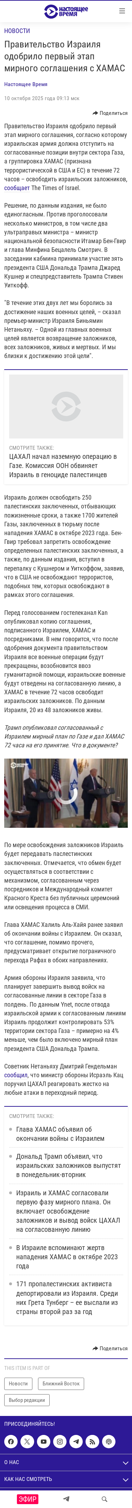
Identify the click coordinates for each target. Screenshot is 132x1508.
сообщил (15, 1075)
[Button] (110, 113)
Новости (17, 30)
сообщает (17, 187)
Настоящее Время (26, 84)
